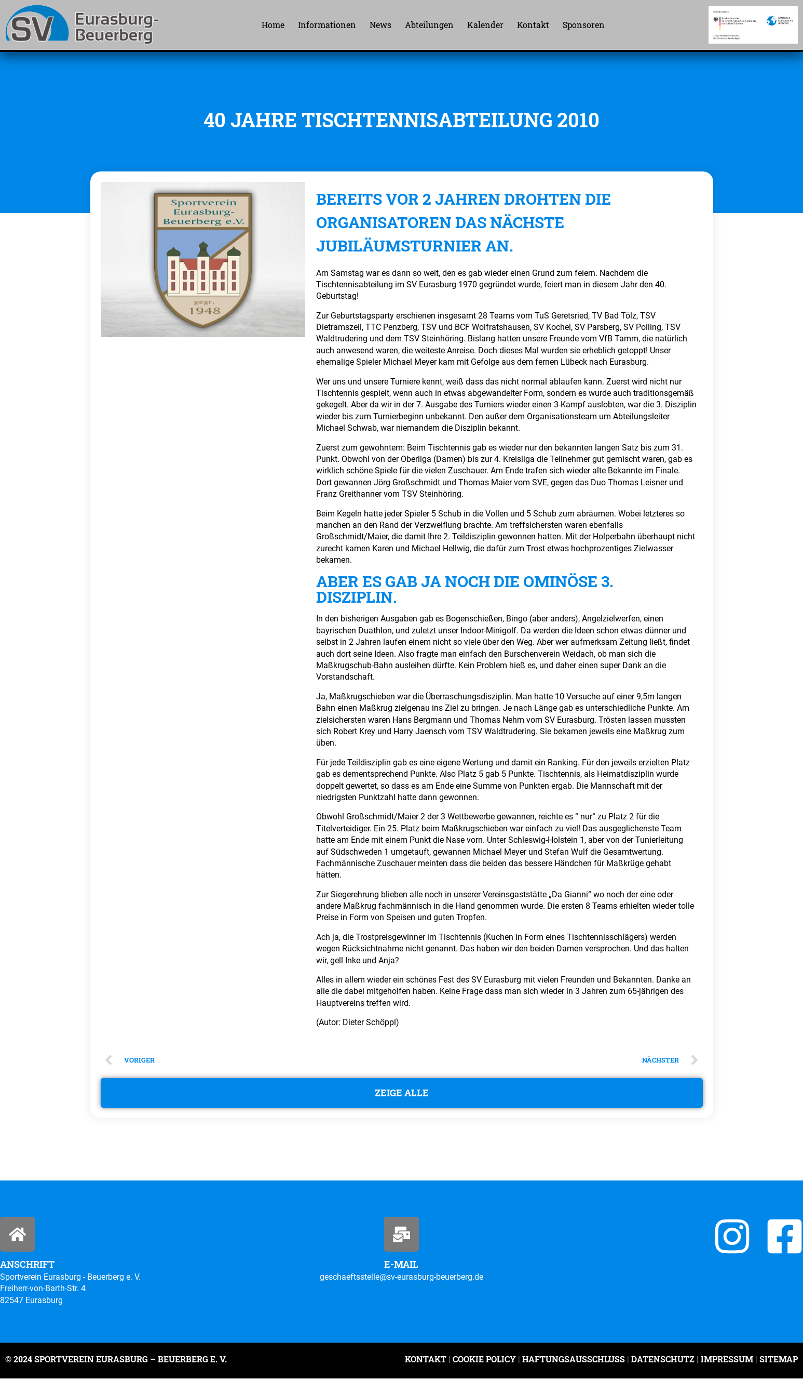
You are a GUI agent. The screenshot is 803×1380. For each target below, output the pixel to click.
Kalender (485, 24)
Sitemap (777, 1361)
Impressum (727, 1361)
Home (273, 24)
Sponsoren (584, 24)
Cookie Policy (484, 1361)
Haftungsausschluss (573, 1361)
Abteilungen (429, 24)
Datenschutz (663, 1361)
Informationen (327, 24)
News (380, 24)
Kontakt (533, 24)
